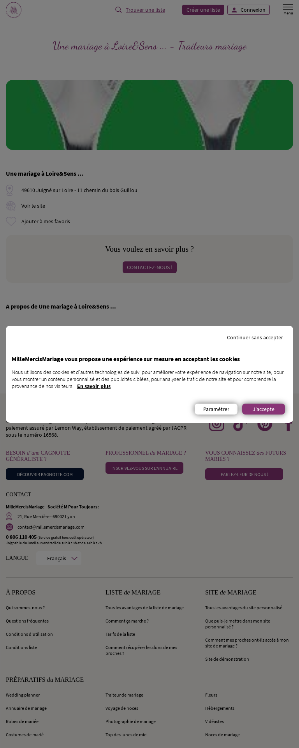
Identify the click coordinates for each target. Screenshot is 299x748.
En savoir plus (94, 386)
